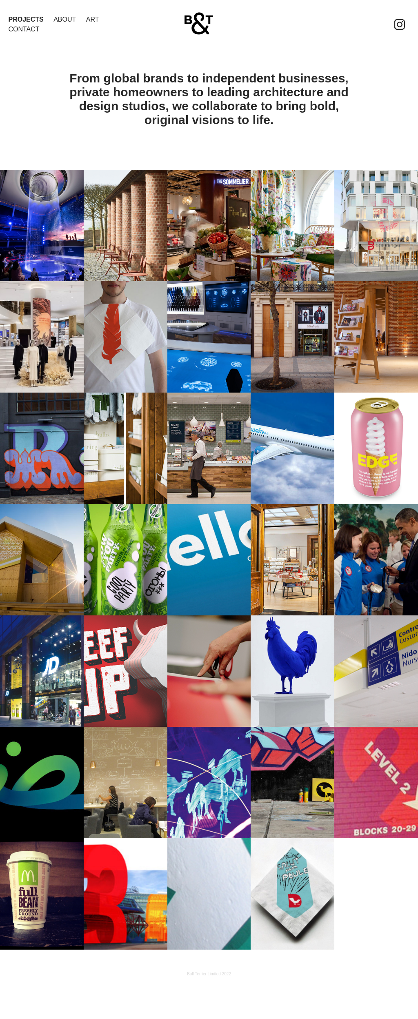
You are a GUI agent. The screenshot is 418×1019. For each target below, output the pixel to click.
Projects (25, 19)
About (64, 19)
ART (92, 19)
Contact (23, 29)
